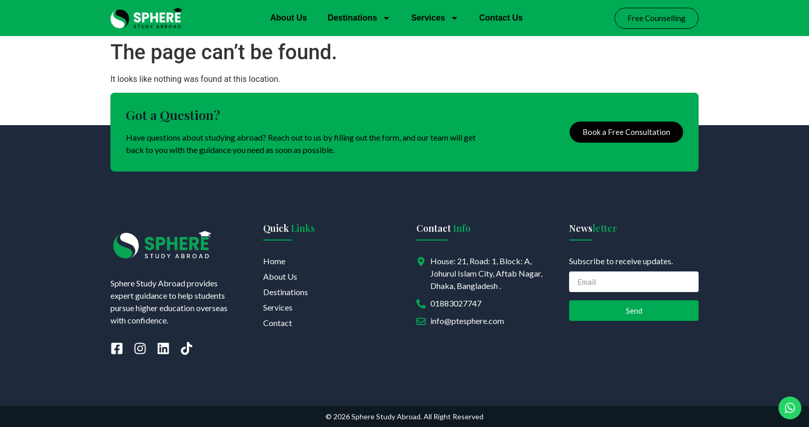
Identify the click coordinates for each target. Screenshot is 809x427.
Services (435, 18)
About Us (288, 17)
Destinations (359, 18)
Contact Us (501, 17)
